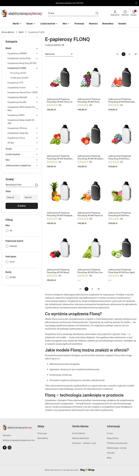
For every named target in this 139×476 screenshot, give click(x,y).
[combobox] (59, 54)
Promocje (42, 433)
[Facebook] (5, 447)
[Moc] (66, 23)
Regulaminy (113, 438)
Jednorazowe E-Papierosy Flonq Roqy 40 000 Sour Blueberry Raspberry (119, 157)
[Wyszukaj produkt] (73, 13)
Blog (109, 457)
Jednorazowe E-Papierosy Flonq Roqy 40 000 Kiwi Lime (90, 271)
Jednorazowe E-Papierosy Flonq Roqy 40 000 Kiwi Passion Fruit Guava (119, 214)
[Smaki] (31, 23)
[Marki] (17, 23)
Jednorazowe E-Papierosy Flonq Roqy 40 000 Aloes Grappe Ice (89, 100)
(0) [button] (60, 105)
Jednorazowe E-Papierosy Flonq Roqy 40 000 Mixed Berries (58, 271)
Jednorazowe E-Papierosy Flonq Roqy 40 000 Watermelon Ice (122, 100)
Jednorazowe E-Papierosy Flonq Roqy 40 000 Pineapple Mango (59, 214)
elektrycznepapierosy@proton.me (18, 440)
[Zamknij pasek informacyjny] (136, 3)
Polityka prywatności (117, 443)
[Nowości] (93, 23)
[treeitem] (22, 48)
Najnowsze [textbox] (49, 54)
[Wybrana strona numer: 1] (123, 54)
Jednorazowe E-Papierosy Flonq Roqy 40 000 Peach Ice (90, 214)
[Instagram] (9, 447)
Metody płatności (80, 438)
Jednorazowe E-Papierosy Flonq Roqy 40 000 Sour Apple (121, 271)
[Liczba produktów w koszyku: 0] (133, 13)
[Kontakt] (122, 23)
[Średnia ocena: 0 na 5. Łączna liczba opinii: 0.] (54, 105)
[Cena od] (13, 197)
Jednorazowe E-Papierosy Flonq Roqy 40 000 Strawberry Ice (91, 157)
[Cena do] (30, 197)
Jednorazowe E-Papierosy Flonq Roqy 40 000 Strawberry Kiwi (60, 157)
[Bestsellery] (108, 23)
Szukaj (22, 206)
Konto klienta (78, 433)
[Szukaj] (36, 185)
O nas (110, 433)
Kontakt (111, 453)
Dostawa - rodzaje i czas (84, 443)
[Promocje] (79, 23)
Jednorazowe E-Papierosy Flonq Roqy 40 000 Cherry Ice (59, 100)
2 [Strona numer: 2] (129, 54)
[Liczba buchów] (49, 23)
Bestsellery (42, 438)
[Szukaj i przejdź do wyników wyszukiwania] (97, 13)
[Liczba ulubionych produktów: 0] (125, 13)
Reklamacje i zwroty (117, 448)
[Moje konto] (115, 13)
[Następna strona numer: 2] (135, 54)
